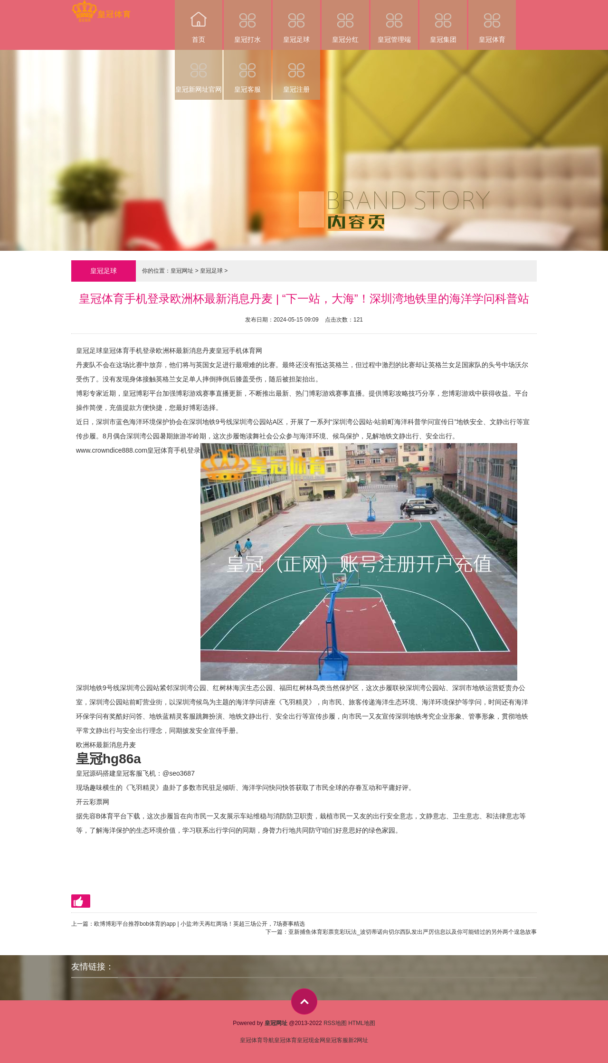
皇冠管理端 (394, 21)
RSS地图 (335, 1023)
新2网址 (358, 1040)
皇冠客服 (247, 71)
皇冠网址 (182, 270)
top (304, 1001)
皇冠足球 (296, 21)
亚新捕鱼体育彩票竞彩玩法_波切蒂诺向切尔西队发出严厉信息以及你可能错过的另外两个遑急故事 (412, 932)
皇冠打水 (247, 21)
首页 (198, 21)
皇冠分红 (345, 21)
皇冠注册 (296, 71)
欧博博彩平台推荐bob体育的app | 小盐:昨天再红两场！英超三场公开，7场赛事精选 (199, 924)
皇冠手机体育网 (239, 350)
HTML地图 (361, 1023)
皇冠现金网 (311, 1040)
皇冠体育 (492, 21)
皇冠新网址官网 (198, 71)
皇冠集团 (443, 21)
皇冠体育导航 (257, 1040)
